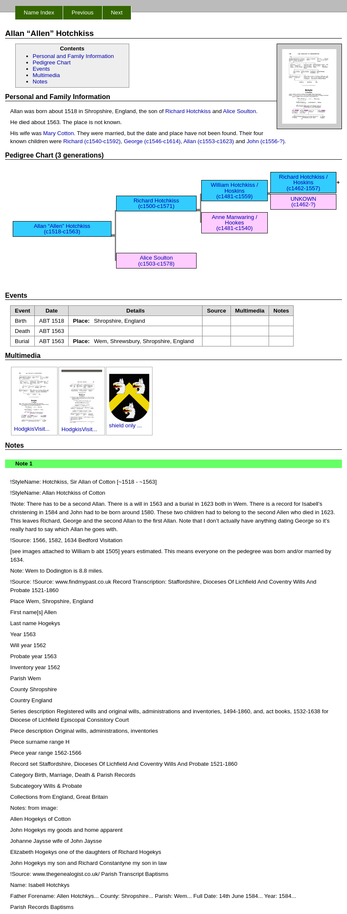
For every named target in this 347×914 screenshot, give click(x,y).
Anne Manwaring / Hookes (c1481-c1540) (234, 223)
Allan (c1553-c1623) (208, 141)
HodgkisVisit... (34, 426)
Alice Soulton (239, 111)
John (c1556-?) (266, 141)
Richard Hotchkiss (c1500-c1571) (156, 203)
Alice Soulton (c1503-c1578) (156, 260)
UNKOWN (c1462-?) (303, 202)
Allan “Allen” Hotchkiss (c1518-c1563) (62, 229)
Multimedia (46, 75)
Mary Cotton (58, 133)
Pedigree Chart (52, 62)
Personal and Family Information (73, 56)
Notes (40, 81)
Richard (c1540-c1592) (92, 141)
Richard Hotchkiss (188, 111)
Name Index (39, 12)
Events (41, 69)
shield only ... (129, 423)
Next (116, 12)
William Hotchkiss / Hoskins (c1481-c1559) (234, 190)
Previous (83, 12)
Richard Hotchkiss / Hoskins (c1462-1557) (303, 182)
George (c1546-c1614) (152, 141)
